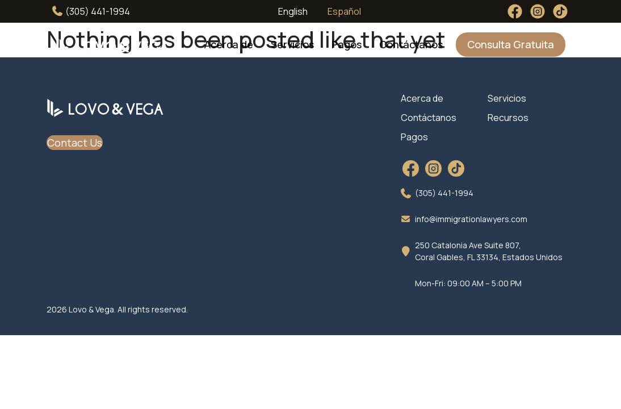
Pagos (347, 44)
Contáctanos (411, 44)
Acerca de (228, 44)
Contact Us (74, 142)
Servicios (292, 44)
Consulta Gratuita (510, 44)
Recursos (508, 117)
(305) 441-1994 (91, 11)
